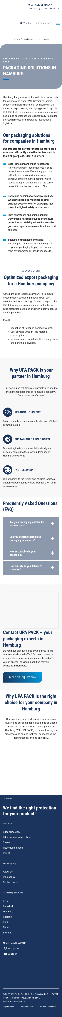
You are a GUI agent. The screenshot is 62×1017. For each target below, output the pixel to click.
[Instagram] (30, 948)
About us (8, 871)
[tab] (31, 524)
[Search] (22, 23)
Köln (5, 922)
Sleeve (6, 842)
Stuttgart (7, 932)
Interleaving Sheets (13, 847)
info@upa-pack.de (16, 1001)
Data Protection (26, 1006)
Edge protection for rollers (16, 837)
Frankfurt (8, 906)
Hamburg (8, 911)
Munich (7, 927)
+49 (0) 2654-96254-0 (46, 8)
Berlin (6, 901)
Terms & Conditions (47, 1006)
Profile (6, 852)
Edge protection (11, 832)
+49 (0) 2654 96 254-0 (29, 998)
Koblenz (7, 916)
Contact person (11, 882)
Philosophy (9, 877)
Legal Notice (8, 1006)
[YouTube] (31, 953)
